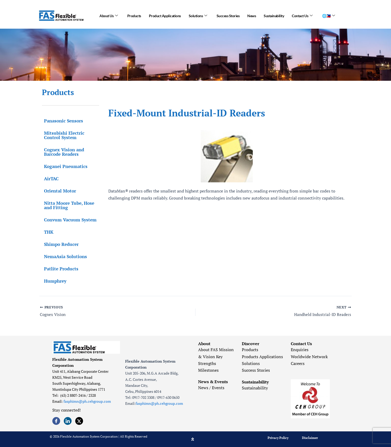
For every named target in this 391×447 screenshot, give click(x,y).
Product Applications (165, 15)
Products (134, 15)
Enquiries (299, 349)
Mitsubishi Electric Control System (62, 135)
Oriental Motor (58, 191)
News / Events (211, 387)
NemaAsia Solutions (63, 256)
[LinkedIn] (68, 421)
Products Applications (262, 356)
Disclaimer (310, 438)
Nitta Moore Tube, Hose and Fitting (67, 205)
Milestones (208, 370)
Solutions (198, 15)
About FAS (208, 349)
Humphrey (53, 281)
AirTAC (49, 179)
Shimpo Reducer (59, 244)
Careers (298, 363)
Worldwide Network (309, 356)
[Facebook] (56, 421)
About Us (108, 15)
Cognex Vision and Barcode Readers (62, 152)
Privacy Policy (278, 438)
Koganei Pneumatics (63, 166)
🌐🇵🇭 (328, 15)
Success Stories (228, 15)
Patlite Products (59, 269)
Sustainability (274, 15)
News (251, 15)
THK (46, 232)
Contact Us (302, 15)
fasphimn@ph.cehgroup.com (87, 401)
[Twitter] (79, 421)
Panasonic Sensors (61, 121)
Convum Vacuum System (68, 220)
